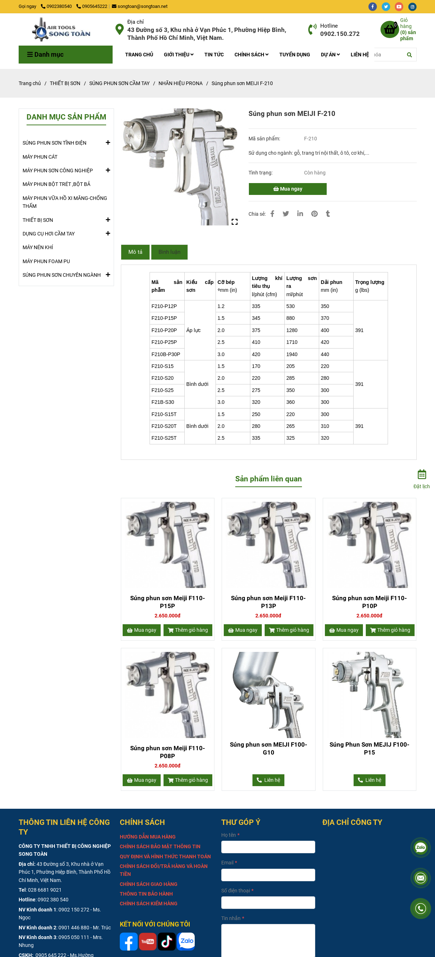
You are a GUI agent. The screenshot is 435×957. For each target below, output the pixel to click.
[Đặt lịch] (421, 478)
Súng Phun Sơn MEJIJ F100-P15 (370, 748)
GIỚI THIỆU (179, 54)
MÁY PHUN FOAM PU (46, 261)
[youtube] (401, 6)
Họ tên (228, 835)
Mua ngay (287, 189)
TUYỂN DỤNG (294, 54)
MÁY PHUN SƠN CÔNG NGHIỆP (58, 170)
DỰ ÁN (330, 54)
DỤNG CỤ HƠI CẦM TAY (49, 233)
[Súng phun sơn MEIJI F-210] (64, 29)
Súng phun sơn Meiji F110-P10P (369, 602)
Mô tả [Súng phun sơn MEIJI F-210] (135, 252)
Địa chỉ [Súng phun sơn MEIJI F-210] (135, 22)
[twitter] (388, 6)
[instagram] (414, 6)
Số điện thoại (235, 890)
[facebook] (375, 6)
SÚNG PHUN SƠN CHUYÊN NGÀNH (62, 275)
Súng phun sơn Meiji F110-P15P (167, 602)
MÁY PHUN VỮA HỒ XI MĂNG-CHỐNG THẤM (65, 202)
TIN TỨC (214, 54)
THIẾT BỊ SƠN (38, 220)
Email (227, 862)
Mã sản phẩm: (265, 138)
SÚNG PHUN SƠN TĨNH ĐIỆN (54, 142)
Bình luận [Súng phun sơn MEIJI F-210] (169, 252)
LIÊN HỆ (360, 54)
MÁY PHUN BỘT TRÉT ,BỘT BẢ (56, 184)
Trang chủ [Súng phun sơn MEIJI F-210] (30, 83)
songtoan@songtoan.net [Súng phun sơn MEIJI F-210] (139, 6)
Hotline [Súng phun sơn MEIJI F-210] (329, 26)
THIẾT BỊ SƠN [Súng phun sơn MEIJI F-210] (65, 83)
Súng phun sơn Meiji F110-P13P (268, 602)
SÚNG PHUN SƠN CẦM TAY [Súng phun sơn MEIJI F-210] (119, 83)
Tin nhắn (231, 918)
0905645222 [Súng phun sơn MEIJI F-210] (91, 6)
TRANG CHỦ (139, 54)
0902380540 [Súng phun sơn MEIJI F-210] (57, 6)
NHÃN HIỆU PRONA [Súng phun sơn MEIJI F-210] (181, 83)
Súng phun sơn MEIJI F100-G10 (268, 748)
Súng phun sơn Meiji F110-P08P (167, 752)
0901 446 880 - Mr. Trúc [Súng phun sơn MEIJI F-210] (84, 927)
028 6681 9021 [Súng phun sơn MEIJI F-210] (45, 890)
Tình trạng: (261, 173)
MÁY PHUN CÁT (40, 157)
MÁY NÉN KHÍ (38, 247)
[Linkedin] (300, 214)
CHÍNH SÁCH (252, 54)
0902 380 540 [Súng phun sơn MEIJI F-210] (53, 899)
